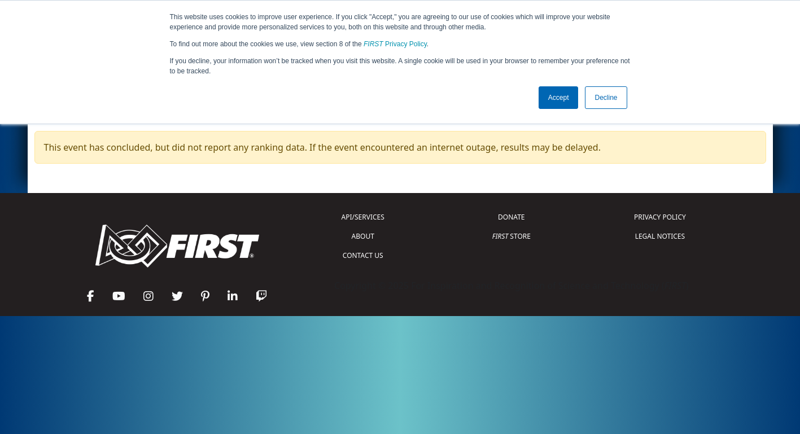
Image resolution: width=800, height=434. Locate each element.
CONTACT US (363, 255)
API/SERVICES (363, 217)
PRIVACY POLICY (660, 217)
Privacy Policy (395, 44)
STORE (511, 236)
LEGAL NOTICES (660, 236)
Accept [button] (558, 98)
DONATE (511, 217)
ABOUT (363, 236)
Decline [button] (605, 98)
